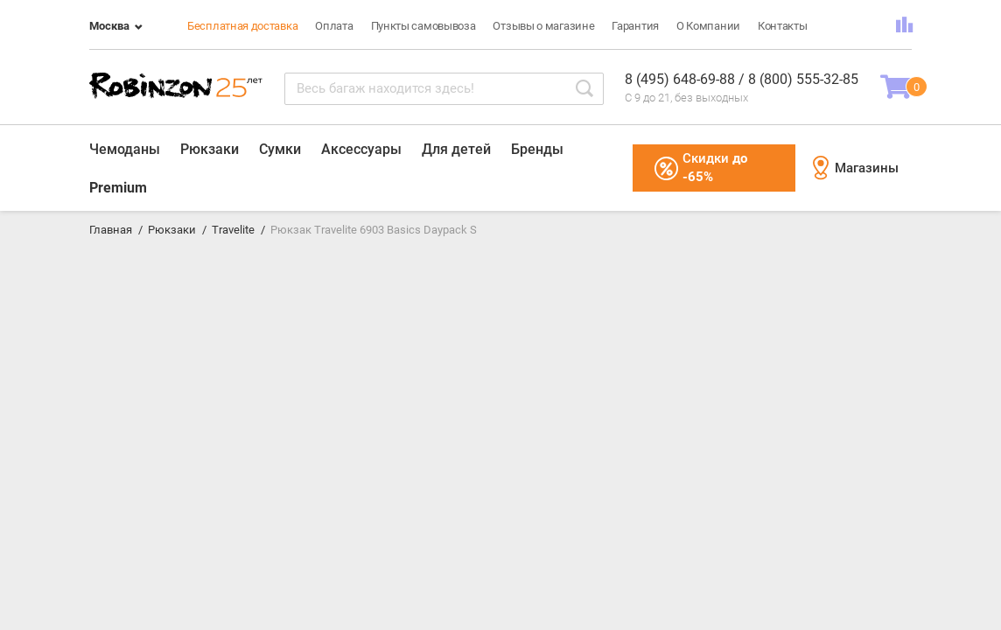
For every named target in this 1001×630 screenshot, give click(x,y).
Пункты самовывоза (423, 25)
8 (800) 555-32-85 (803, 79)
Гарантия (635, 25)
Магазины (856, 168)
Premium (118, 187)
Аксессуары (361, 149)
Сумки (280, 149)
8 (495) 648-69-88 (681, 79)
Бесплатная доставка (242, 25)
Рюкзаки (209, 149)
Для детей (456, 149)
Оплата (334, 25)
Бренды (537, 149)
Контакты (783, 25)
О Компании (708, 25)
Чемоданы (124, 149)
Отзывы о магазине (543, 25)
